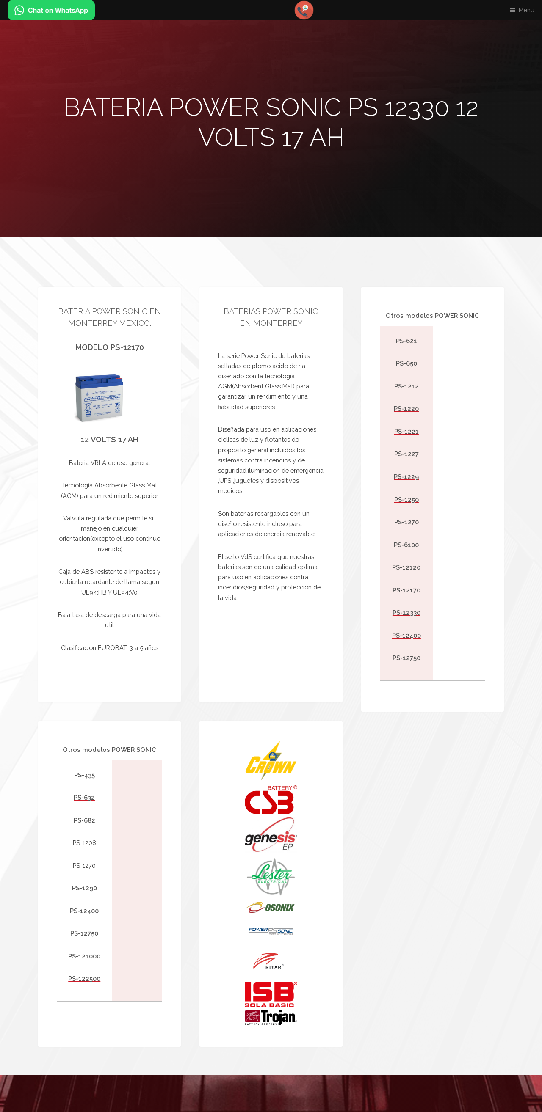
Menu (526, 10)
